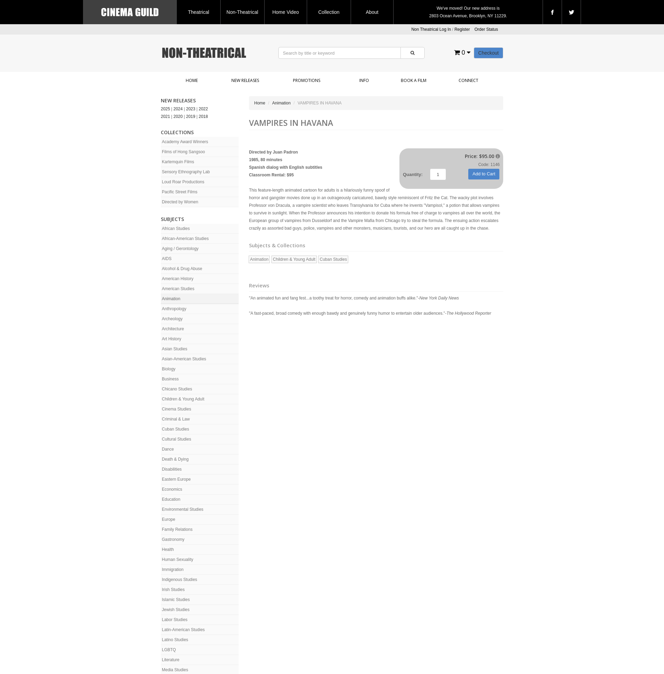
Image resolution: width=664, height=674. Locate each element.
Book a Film (413, 80)
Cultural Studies (176, 439)
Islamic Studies (176, 599)
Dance (168, 449)
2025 (165, 109)
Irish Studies (173, 589)
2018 (203, 116)
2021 (165, 116)
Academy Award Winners (185, 141)
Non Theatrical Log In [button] (431, 29)
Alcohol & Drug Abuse (182, 268)
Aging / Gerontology (180, 248)
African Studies (176, 228)
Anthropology (174, 308)
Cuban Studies (175, 429)
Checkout (488, 53)
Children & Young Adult (183, 399)
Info (364, 80)
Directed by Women (180, 202)
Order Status (486, 29)
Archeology (172, 318)
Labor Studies (174, 619)
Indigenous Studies (179, 579)
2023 (190, 109)
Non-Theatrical (242, 12)
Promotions (306, 80)
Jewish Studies (176, 609)
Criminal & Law (176, 419)
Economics (172, 489)
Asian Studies (174, 349)
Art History (171, 338)
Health (168, 549)
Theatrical (198, 12)
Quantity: (413, 174)
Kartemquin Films (178, 161)
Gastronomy (173, 539)
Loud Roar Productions (183, 181)
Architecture (173, 328)
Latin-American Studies (183, 629)
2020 (178, 116)
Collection (328, 12)
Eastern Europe (176, 479)
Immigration (173, 569)
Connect (468, 80)
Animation (171, 298)
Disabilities (172, 469)
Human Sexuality (177, 559)
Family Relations (177, 529)
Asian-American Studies (184, 359)
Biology (168, 369)
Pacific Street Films (179, 192)
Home (192, 80)
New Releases (245, 80)
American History (177, 278)
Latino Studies (175, 639)
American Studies (178, 288)
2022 (203, 109)
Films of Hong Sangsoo (183, 151)
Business (170, 379)
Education (171, 499)
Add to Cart (483, 173)
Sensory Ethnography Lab (186, 171)
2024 (178, 109)
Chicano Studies (177, 389)
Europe (168, 519)
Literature (170, 659)
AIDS (167, 258)
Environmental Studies (182, 509)
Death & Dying (175, 459)
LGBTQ (169, 649)
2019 (190, 116)
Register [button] (462, 29)
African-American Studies (185, 238)
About (372, 12)
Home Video (285, 12)
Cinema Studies (176, 409)
